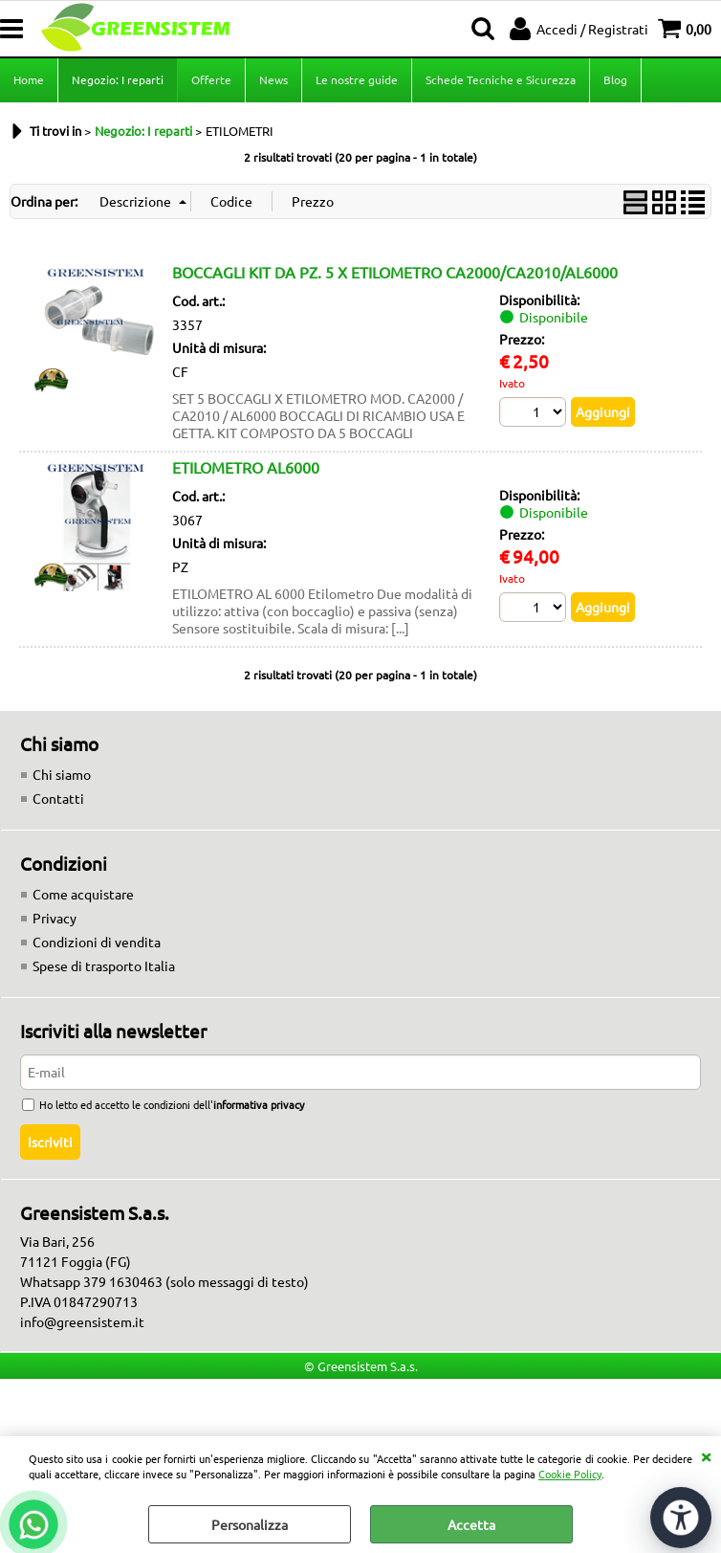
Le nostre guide (357, 79)
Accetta (471, 1524)
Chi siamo (62, 774)
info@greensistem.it (82, 1321)
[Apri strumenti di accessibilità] (680, 1517)
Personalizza (249, 1524)
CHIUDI (705, 1455)
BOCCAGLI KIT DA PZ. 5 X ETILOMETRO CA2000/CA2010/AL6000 (395, 271)
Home (28, 79)
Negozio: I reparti (118, 79)
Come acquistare (83, 893)
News (273, 79)
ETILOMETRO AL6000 (245, 467)
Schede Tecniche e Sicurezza (501, 79)
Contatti (58, 798)
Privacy (54, 917)
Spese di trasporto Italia (104, 965)
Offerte (211, 79)
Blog (615, 79)
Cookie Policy (569, 1473)
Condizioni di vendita (97, 941)
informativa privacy (258, 1104)
